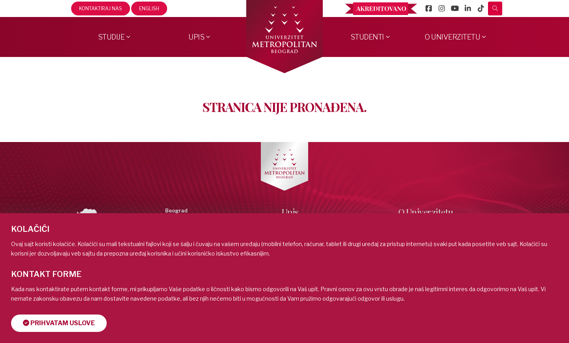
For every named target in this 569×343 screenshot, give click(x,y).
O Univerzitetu (452, 37)
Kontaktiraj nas (100, 8)
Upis (196, 37)
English (149, 8)
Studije (111, 37)
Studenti (367, 37)
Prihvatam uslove (59, 323)
